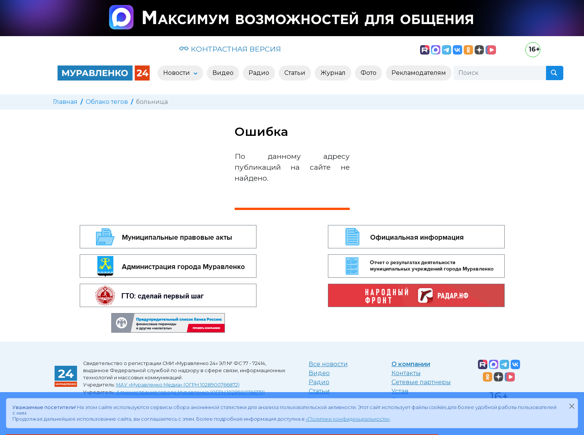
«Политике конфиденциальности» (348, 419)
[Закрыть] (572, 406)
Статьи (319, 391)
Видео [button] (223, 72)
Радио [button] (259, 72)
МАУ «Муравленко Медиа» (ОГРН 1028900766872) (178, 385)
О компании (410, 364)
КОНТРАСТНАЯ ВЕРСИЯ (230, 48)
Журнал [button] (333, 72)
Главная (65, 101)
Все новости (328, 364)
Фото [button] (368, 72)
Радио (319, 382)
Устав (399, 391)
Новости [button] (177, 72)
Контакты (406, 373)
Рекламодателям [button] (418, 72)
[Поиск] (500, 73)
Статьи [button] (294, 72)
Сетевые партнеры (421, 382)
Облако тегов (107, 101)
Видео (319, 373)
